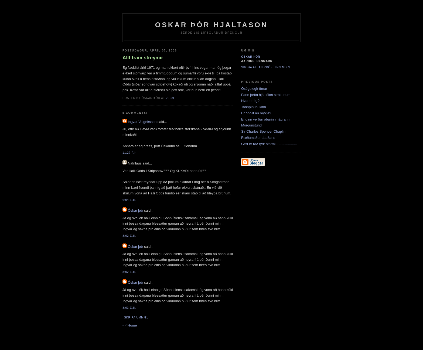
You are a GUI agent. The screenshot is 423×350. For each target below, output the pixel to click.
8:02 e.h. (129, 235)
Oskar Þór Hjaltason (211, 25)
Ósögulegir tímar (254, 89)
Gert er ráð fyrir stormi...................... (269, 144)
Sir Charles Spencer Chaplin (263, 131)
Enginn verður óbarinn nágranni (265, 119)
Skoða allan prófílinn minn (265, 67)
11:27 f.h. (130, 152)
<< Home (129, 325)
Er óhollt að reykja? (256, 113)
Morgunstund (251, 125)
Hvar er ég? (250, 101)
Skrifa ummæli (136, 317)
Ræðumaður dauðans (258, 138)
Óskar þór (135, 210)
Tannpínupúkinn (253, 107)
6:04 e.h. (129, 199)
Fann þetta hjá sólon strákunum (265, 95)
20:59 (170, 98)
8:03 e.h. (129, 307)
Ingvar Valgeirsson (142, 122)
